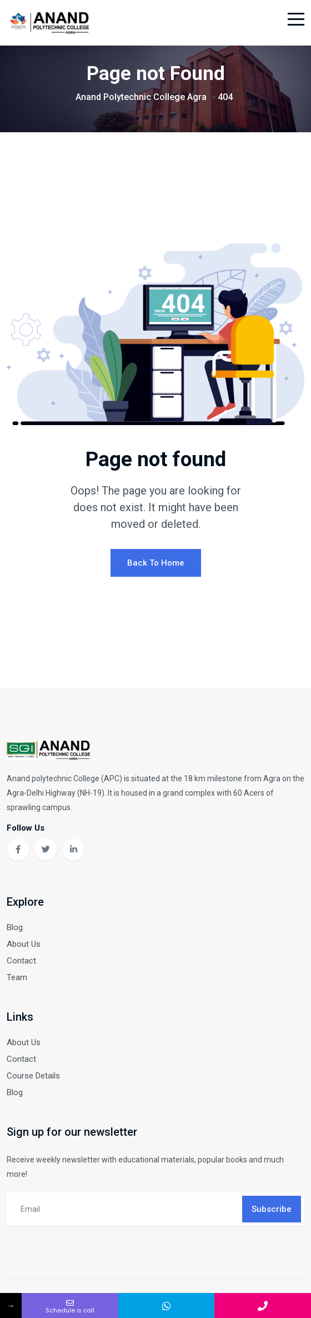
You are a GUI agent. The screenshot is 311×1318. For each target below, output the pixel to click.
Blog (15, 927)
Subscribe (272, 1209)
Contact (21, 961)
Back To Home (155, 563)
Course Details (33, 1076)
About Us (24, 944)
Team (17, 977)
